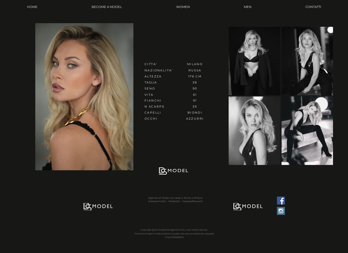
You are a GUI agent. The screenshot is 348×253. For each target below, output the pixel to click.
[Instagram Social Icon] (281, 211)
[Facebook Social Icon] (281, 201)
